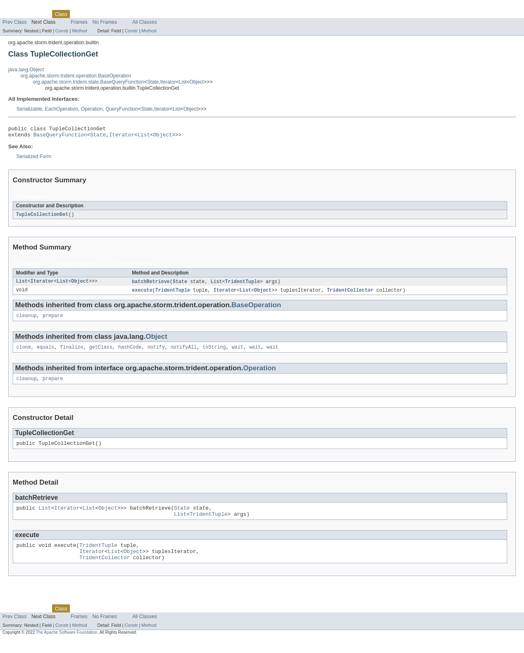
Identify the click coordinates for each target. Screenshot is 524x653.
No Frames (105, 22)
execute (142, 293)
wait (237, 352)
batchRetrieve (150, 284)
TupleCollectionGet (42, 217)
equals (45, 352)
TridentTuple (242, 284)
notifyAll (184, 352)
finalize (72, 352)
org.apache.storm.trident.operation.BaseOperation (75, 76)
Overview (12, 14)
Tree (93, 14)
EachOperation (61, 109)
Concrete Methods (133, 267)
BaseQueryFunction (60, 137)
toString (214, 352)
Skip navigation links (22, 7)
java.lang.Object (26, 70)
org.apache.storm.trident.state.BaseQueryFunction (88, 82)
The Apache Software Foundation (66, 646)
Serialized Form (33, 159)
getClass (101, 352)
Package (37, 14)
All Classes (144, 22)
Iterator (168, 82)
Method (79, 30)
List (183, 82)
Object (197, 82)
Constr (61, 30)
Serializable (29, 109)
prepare (53, 320)
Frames (79, 22)
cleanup (26, 320)
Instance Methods (78, 267)
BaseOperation (256, 309)
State (152, 82)
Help (156, 14)
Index (140, 14)
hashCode (130, 352)
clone (23, 352)
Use (79, 14)
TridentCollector (350, 293)
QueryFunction (122, 109)
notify (156, 352)
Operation (91, 109)
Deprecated (116, 14)
